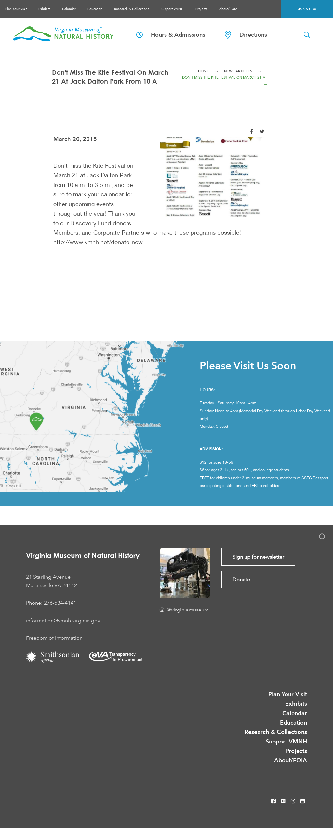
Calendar (69, 9)
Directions (246, 35)
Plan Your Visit (16, 9)
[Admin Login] (315, 537)
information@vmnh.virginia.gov (63, 620)
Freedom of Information (54, 638)
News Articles (238, 71)
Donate (241, 579)
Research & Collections (131, 9)
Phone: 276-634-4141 (51, 603)
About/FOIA (228, 9)
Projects (201, 9)
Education (94, 9)
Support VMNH (172, 9)
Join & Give (307, 9)
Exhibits (44, 9)
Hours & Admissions (170, 34)
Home (203, 71)
